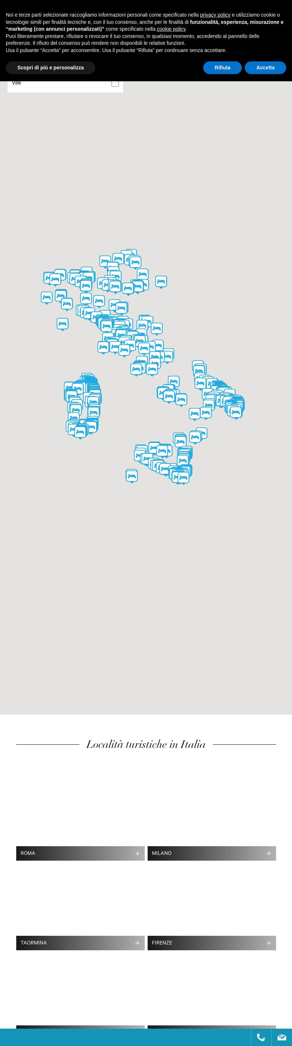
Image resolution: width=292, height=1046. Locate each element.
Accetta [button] (265, 67)
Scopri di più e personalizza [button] (50, 67)
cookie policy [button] (171, 29)
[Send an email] (278, 1037)
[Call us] (258, 1037)
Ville (16, 84)
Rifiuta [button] (223, 67)
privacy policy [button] (215, 15)
